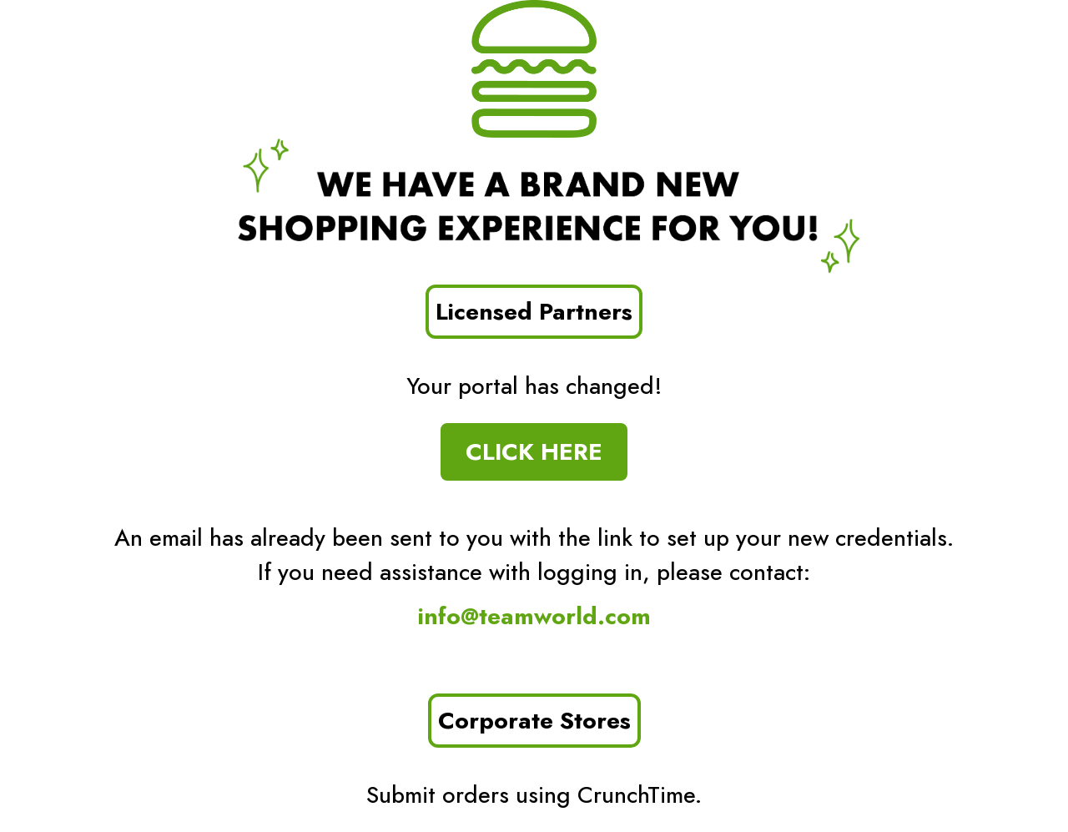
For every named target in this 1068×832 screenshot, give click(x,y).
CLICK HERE (534, 452)
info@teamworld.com (534, 616)
